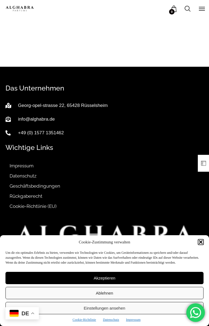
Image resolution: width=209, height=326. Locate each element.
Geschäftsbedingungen (35, 186)
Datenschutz (111, 320)
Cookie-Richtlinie (84, 320)
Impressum (133, 320)
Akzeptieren (104, 278)
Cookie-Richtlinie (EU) (33, 206)
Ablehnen (104, 293)
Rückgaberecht (26, 196)
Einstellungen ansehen (104, 308)
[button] (201, 242)
